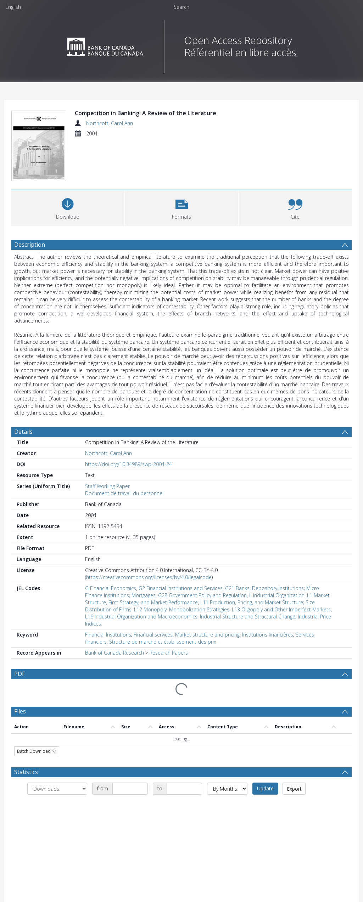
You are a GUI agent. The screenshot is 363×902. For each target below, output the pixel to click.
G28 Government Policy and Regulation (202, 595)
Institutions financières (267, 634)
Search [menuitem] (181, 7)
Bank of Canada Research (114, 652)
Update (265, 788)
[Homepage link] (181, 45)
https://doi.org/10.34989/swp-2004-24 (128, 464)
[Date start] (130, 789)
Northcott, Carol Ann (109, 123)
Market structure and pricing (207, 634)
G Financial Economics (110, 588)
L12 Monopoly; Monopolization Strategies (181, 609)
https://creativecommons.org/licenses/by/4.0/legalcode (149, 577)
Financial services (153, 634)
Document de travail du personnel (124, 493)
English (13, 7)
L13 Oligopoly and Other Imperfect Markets (281, 609)
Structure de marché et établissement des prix (162, 641)
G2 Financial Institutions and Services (181, 588)
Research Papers (169, 652)
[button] (181, 207)
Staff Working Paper (107, 486)
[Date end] (184, 789)
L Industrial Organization (277, 595)
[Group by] (57, 789)
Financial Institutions (108, 634)
